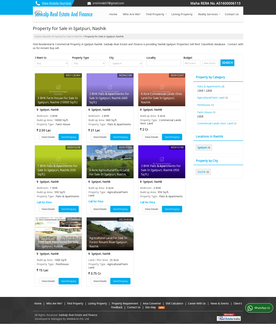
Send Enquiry (68, 137)
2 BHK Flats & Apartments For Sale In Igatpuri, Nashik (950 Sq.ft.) (161, 170)
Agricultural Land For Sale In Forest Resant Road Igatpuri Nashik (108, 242)
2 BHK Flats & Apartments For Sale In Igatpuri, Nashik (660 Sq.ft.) (109, 98)
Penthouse (203, 105)
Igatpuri (202, 147)
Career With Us (197, 303)
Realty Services (209, 14)
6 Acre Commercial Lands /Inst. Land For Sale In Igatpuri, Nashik (161, 98)
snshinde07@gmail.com (108, 3)
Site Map (150, 307)
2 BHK (209, 90)
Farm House (204, 112)
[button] (56, 3)
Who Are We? (131, 14)
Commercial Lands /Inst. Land (215, 123)
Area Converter (152, 303)
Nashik (47, 36)
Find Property (156, 14)
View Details (48, 137)
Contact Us (232, 14)
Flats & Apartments (209, 86)
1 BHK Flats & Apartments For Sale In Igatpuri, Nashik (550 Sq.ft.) (57, 170)
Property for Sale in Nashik (67, 36)
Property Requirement (125, 303)
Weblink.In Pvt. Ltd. (78, 319)
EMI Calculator (174, 303)
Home (113, 14)
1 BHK (200, 90)
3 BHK (200, 116)
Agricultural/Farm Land (210, 97)
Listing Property (182, 14)
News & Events (219, 303)
